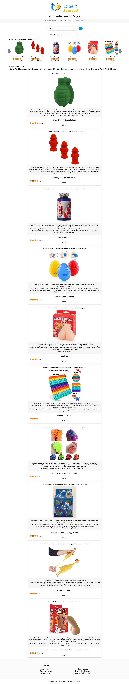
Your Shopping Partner (83, 673)
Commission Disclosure (83, 671)
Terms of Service (46, 671)
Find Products (65, 21)
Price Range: (54, 35)
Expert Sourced (51, 21)
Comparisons (79, 21)
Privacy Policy (46, 673)
